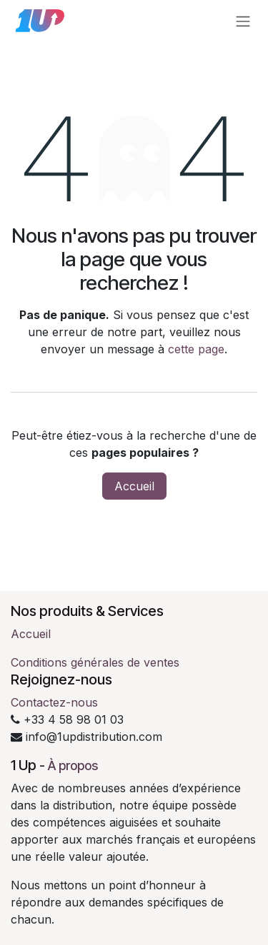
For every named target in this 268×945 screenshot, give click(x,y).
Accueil (134, 486)
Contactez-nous (54, 702)
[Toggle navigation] (243, 21)
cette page (196, 349)
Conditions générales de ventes (95, 662)
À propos (73, 765)
